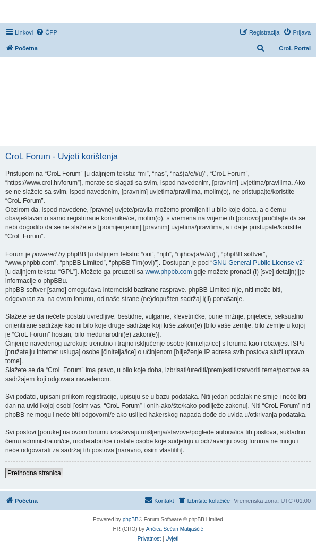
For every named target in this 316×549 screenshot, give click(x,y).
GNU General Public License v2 (257, 263)
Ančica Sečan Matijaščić (174, 529)
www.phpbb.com (168, 272)
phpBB (131, 519)
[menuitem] (46, 32)
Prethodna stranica (34, 473)
